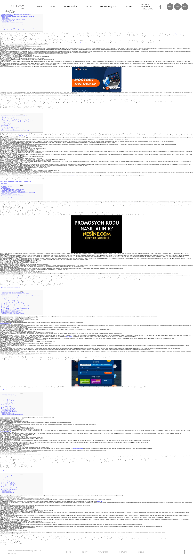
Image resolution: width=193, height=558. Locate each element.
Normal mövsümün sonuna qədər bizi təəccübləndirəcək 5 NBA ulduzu (15, 110)
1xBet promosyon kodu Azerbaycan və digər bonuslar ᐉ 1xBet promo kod (15, 181)
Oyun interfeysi (4, 294)
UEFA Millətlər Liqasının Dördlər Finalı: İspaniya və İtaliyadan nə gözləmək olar (18, 121)
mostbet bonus (69, 336)
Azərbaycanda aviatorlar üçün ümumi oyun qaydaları (12, 310)
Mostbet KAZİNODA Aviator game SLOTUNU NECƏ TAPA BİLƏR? (15, 308)
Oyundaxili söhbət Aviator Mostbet (8, 309)
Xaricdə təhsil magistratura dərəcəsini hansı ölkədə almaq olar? (15, 130)
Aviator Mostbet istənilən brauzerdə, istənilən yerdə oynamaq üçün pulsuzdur (17, 305)
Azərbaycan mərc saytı (5, 389)
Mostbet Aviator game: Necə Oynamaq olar (10, 300)
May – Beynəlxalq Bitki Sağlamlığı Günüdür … (10, 127)
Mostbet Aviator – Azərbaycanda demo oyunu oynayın (12, 302)
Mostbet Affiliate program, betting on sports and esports (13, 19)
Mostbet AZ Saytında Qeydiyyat (7, 400)
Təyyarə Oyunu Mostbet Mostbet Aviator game (10, 287)
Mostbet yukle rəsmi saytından (7, 475)
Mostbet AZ (3, 24)
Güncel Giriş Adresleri (5, 188)
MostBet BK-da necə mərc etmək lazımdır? (10, 194)
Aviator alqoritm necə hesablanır (8, 299)
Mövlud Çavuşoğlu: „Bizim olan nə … (8, 125)
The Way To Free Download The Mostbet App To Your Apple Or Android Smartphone (18, 29)
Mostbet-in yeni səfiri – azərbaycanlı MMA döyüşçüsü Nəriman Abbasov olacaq (18, 192)
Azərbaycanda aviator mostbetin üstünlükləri (10, 311)
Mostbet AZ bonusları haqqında (7, 394)
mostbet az (99, 501)
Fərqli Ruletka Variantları (6, 123)
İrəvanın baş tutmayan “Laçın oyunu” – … (9, 128)
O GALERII (88, 7)
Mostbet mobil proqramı (6, 21)
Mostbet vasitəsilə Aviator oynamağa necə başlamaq (12, 313)
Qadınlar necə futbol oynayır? (7, 193)
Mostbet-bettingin (5, 18)
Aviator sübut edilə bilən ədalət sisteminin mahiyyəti (12, 292)
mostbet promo (73, 175)
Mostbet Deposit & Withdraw (7, 30)
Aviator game (4, 187)
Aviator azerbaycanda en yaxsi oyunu (9, 126)
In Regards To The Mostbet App (7, 20)
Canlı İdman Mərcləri (5, 401)
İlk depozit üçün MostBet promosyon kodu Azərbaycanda (13, 191)
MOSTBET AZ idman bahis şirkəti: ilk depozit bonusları (12, 189)
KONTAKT (128, 7)
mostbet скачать (71, 203)
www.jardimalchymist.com (133, 202)
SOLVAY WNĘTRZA (108, 7)
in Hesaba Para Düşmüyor (6, 124)
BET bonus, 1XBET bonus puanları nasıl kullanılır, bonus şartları (14, 115)
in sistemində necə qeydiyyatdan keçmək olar (11, 312)
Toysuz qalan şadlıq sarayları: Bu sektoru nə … (10, 118)
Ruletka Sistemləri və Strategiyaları (8, 28)
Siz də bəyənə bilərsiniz (6, 186)
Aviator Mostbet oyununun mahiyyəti (9, 304)
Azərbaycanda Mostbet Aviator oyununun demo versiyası (13, 303)
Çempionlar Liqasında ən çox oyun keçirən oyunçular (12, 195)
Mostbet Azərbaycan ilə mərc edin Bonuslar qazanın (12, 22)
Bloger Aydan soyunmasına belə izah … (9, 116)
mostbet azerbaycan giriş (175, 34)
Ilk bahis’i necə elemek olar (7, 198)
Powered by (12, 553)
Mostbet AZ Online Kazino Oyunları (8, 27)
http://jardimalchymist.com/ (6, 323)
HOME (40, 7)
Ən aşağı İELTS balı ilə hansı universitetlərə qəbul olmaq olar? (14, 122)
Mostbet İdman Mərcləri (6, 396)
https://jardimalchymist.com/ (25, 135)
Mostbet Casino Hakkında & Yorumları (9, 23)
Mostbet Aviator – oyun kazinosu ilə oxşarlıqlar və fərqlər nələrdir (15, 293)
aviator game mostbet (78, 448)
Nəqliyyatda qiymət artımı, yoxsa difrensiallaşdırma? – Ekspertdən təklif (16, 120)
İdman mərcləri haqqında (6, 403)
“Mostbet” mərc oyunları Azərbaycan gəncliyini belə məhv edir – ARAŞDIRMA (17, 16)
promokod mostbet (80, 42)
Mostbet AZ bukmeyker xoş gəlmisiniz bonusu (11, 190)
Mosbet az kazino (4, 17)
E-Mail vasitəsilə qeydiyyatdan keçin (9, 395)
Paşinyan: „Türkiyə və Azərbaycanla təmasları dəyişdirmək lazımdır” (15, 117)
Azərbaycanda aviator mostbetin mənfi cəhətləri (11, 298)
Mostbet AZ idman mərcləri (7, 196)
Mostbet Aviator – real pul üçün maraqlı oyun (10, 301)
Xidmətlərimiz (4, 26)
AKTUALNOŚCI (70, 7)
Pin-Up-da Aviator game (6, 306)
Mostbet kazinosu (3, 112)
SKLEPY (53, 7)
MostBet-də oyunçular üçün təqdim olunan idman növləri (13, 197)
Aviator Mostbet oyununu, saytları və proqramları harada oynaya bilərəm (16, 307)
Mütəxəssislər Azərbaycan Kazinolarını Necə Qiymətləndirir (14, 129)
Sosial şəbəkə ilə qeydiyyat (7, 15)
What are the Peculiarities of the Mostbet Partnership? (12, 25)
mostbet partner (74, 537)
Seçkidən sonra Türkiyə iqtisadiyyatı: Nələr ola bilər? (12, 119)
